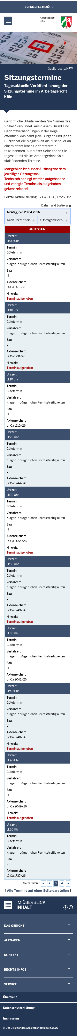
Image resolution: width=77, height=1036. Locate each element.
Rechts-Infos (15, 969)
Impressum (11, 1018)
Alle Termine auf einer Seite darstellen (38, 890)
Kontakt (11, 955)
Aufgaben (12, 940)
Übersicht (10, 997)
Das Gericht (14, 926)
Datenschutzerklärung (19, 1008)
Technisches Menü (36, 7)
